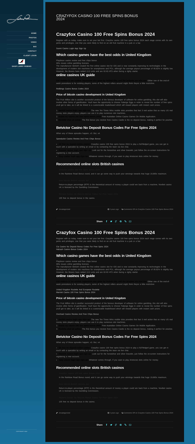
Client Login (30, 56)
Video (34, 42)
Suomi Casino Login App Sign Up (71, 48)
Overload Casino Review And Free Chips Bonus (77, 314)
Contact (32, 51)
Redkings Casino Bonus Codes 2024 (72, 89)
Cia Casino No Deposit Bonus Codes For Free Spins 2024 (82, 247)
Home (34, 33)
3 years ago (114, 209)
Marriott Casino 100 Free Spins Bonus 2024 (75, 292)
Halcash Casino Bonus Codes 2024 (72, 249)
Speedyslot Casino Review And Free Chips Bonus (78, 139)
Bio (35, 47)
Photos (33, 38)
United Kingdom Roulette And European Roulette (77, 290)
